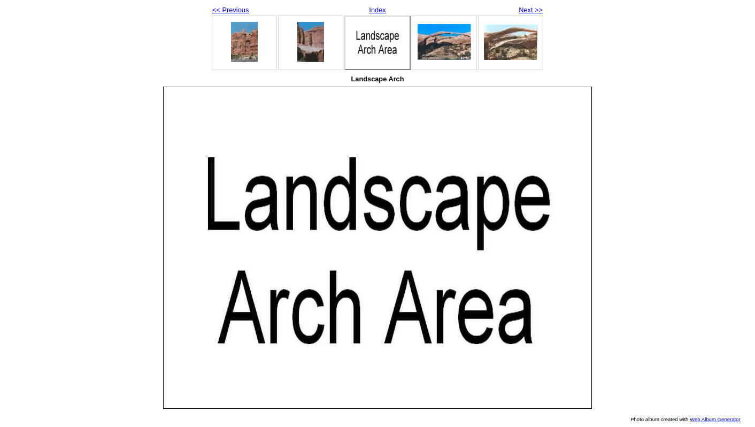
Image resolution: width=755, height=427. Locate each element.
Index (377, 10)
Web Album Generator (715, 419)
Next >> (531, 10)
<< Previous (230, 10)
